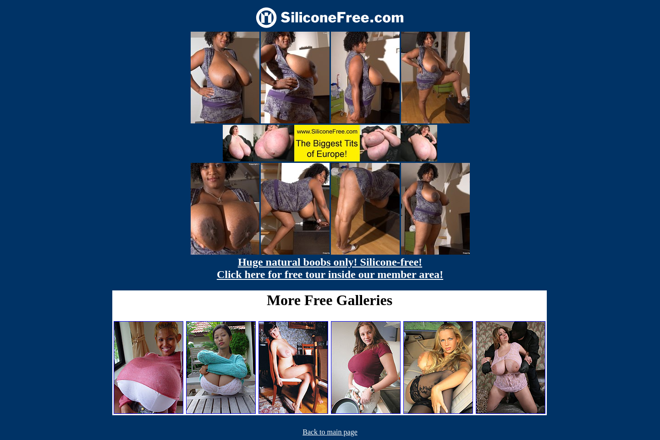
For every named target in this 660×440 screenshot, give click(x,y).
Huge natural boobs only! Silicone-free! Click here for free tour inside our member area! (330, 268)
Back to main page (330, 432)
